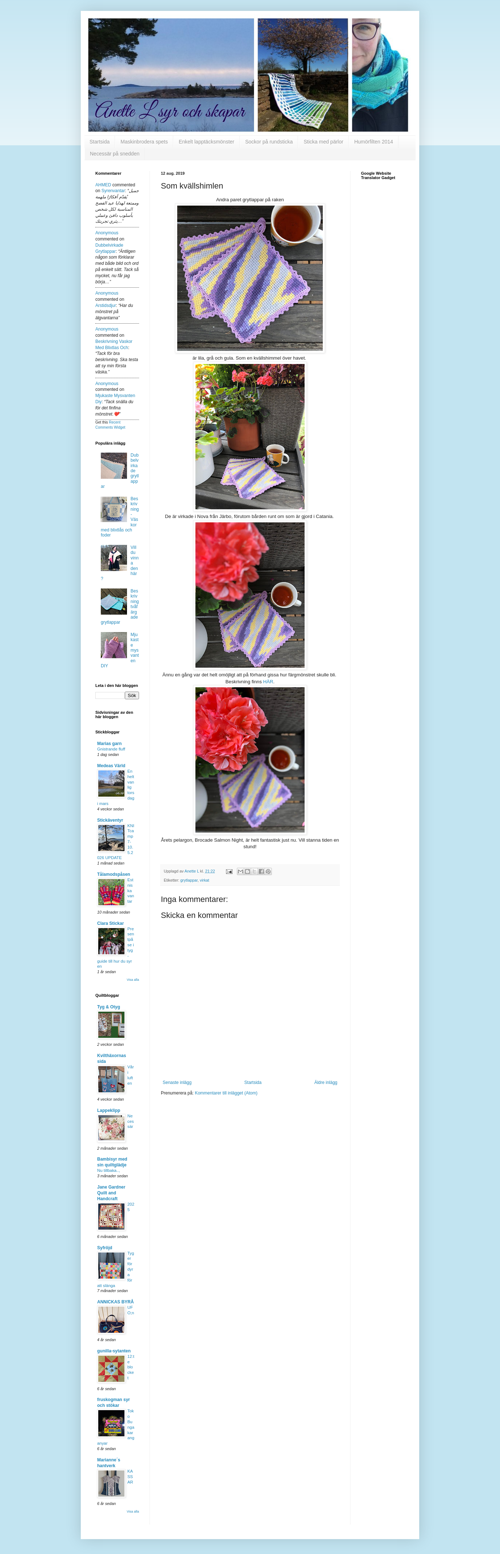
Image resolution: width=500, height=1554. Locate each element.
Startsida (100, 142)
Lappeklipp (108, 1110)
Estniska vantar (130, 890)
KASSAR (130, 1476)
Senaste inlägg (177, 1082)
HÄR (268, 681)
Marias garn (109, 743)
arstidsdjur (105, 305)
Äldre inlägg (325, 1082)
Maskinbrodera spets (144, 142)
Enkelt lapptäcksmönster (206, 142)
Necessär (130, 1121)
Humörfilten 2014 (373, 142)
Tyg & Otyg (108, 1006)
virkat (204, 880)
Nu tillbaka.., (108, 1170)
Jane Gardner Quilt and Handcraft (111, 1193)
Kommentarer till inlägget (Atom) (226, 1093)
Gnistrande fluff (111, 749)
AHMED (103, 184)
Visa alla (133, 980)
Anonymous (106, 232)
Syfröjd (104, 1247)
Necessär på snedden (114, 154)
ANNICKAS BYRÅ (115, 1301)
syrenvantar (113, 190)
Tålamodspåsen (113, 874)
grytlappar (189, 880)
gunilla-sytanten (114, 1350)
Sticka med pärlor (323, 142)
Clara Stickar (110, 923)
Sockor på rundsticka (269, 142)
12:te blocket (130, 1367)
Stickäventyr (110, 820)
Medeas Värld (111, 765)
